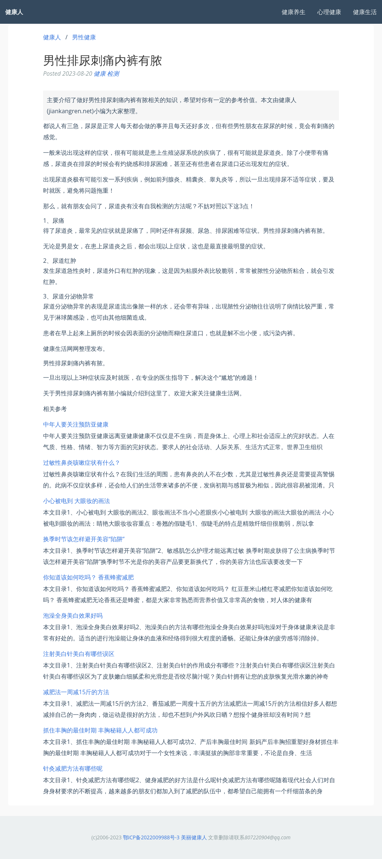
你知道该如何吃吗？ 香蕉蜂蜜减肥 (88, 577)
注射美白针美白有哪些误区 (78, 654)
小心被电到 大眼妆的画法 (76, 501)
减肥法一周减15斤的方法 (76, 692)
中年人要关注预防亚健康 (76, 424)
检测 (113, 73)
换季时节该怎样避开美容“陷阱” (83, 539)
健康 (100, 73)
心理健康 (329, 12)
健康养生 (293, 12)
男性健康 (84, 37)
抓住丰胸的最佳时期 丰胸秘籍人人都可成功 (100, 730)
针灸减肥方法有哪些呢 (73, 768)
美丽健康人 (194, 837)
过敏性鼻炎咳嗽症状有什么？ (81, 462)
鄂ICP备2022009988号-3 (151, 837)
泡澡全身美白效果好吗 (73, 615)
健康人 (52, 37)
